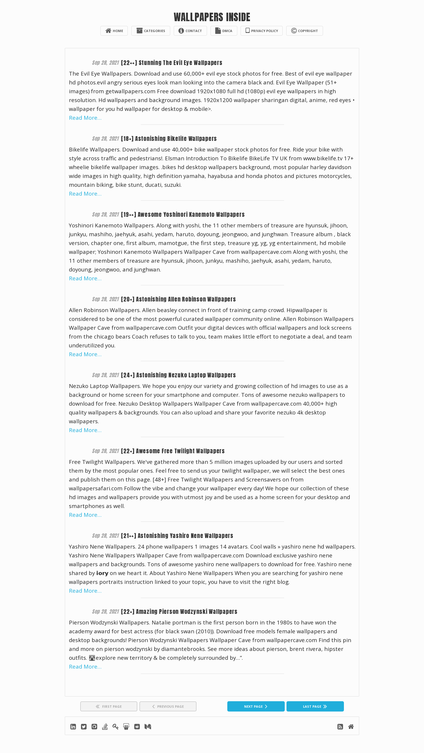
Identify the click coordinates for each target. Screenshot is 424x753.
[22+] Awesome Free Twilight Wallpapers (176, 451)
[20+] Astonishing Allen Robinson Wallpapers (181, 299)
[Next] (256, 707)
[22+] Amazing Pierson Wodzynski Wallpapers (182, 612)
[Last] (315, 707)
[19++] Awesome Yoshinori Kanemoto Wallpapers (185, 214)
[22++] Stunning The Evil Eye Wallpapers (174, 62)
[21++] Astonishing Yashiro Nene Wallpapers (179, 536)
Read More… (85, 117)
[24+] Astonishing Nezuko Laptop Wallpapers (181, 375)
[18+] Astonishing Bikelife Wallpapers (171, 138)
